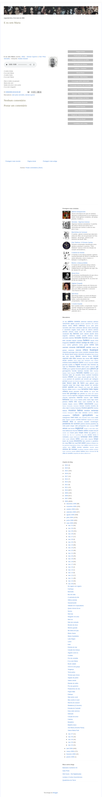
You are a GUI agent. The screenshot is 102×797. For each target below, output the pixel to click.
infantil (70, 377)
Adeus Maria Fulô (73, 730)
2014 (66, 479)
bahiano (90, 336)
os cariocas (78, 421)
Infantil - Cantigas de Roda (80, 98)
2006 (66, 501)
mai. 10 (70, 581)
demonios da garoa (84, 354)
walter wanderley (67, 451)
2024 (66, 465)
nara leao (78, 412)
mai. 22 (70, 550)
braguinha (66, 343)
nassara (84, 412)
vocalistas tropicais (83, 449)
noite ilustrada (83, 417)
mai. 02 (70, 745)
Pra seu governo (73, 686)
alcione (88, 325)
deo (64, 356)
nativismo (90, 412)
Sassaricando (72, 603)
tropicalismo (73, 445)
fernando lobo (85, 364)
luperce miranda (67, 395)
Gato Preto (66, 771)
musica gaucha (87, 408)
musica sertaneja (91, 410)
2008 (66, 495)
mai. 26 (70, 539)
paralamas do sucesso (71, 424)
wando (73, 451)
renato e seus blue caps (91, 428)
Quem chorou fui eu (74, 608)
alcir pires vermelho (18, 95)
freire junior (85, 367)
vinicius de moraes (70, 449)
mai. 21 (70, 553)
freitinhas (92, 366)
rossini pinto (74, 433)
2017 (66, 476)
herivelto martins (82, 373)
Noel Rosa (75, 293)
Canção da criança (74, 650)
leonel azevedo (74, 391)
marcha (79, 397)
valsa (74, 447)
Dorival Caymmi (32, 56)
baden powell (81, 336)
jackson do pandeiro (74, 379)
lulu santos (95, 393)
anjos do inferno (87, 330)
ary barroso (74, 334)
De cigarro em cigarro (74, 586)
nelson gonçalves (83, 415)
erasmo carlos (77, 362)
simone (72, 439)
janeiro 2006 (70, 757)
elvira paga (77, 360)
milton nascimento (86, 404)
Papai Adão (71, 691)
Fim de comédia (73, 658)
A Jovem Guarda (77, 304)
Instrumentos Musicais (80, 102)
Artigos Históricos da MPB (80, 60)
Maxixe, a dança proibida (79, 263)
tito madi (75, 443)
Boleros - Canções (80, 68)
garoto (69, 368)
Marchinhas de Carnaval (79, 232)
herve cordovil (86, 375)
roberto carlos (83, 430)
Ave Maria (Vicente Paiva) (76, 727)
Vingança (71, 669)
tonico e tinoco (91, 443)
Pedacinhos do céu (74, 689)
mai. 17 (70, 564)
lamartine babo (87, 389)
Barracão (71, 591)
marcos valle (88, 397)
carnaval (80, 347)
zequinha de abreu (78, 453)
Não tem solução (73, 622)
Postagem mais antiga (50, 161)
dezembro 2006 (71, 503)
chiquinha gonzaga (68, 352)
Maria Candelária (73, 636)
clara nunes (78, 352)
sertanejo (84, 437)
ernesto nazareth (88, 362)
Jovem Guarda (80, 106)
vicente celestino (83, 447)
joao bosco (67, 383)
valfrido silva (66, 447)
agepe (72, 323)
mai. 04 (70, 739)
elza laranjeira (85, 360)
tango (96, 439)
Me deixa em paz (73, 630)
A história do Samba (78, 252)
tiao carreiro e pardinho (90, 441)
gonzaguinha (67, 371)
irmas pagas (77, 377)
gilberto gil (94, 369)
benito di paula (93, 338)
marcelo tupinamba (69, 397)
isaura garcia (86, 377)
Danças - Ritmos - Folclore (80, 94)
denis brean (94, 354)
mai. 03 (70, 742)
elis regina (94, 358)
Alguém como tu (73, 653)
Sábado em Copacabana (76, 605)
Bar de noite (71, 594)
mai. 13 (70, 572)
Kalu (69, 644)
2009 (66, 493)
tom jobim (82, 443)
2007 (66, 498)
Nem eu (70, 619)
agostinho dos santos (91, 323)
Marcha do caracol (74, 703)
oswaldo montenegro (91, 421)
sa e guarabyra (76, 435)
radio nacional (90, 426)
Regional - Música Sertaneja (80, 115)
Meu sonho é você (73, 700)
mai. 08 (70, 584)
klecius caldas (67, 389)
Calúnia (70, 719)
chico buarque (90, 350)
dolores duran (87, 356)
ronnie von (66, 432)
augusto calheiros (69, 336)
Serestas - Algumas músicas (80, 222)
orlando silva (68, 421)
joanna (96, 381)
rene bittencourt (67, 430)
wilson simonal (89, 451)
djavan (78, 356)
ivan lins (94, 377)
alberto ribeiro (67, 325)
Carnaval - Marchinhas (80, 77)
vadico (86, 445)
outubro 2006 (70, 509)
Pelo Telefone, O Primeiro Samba (82, 242)
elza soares (94, 360)
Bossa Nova (80, 73)
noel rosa (74, 417)
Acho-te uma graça (74, 666)
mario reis (73, 402)
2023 (66, 468)
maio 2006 (69, 523)
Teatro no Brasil (80, 119)
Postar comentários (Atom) (34, 167)
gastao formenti (76, 369)
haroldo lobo (88, 371)
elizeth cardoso (68, 360)
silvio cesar (66, 439)
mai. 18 (70, 561)
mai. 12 (70, 575)
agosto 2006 (70, 515)
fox (67, 367)
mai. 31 (70, 525)
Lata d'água (71, 639)
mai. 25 (70, 542)
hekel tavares (71, 373)
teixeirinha (78, 441)
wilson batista (80, 451)
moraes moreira (85, 406)
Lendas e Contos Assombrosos (72, 777)
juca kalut (87, 387)
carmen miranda (69, 347)
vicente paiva (94, 447)
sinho (78, 439)
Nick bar (70, 614)
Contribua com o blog (80, 123)
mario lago (90, 399)
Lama (69, 641)
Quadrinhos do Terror (69, 780)
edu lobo (72, 358)
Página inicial (32, 161)
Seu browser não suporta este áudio (20, 65)
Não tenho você (73, 697)
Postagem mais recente (13, 161)
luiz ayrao (92, 391)
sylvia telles (84, 439)
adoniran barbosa (87, 321)
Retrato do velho (73, 683)
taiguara (90, 439)
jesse (91, 381)
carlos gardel (83, 345)
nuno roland (90, 417)
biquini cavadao (77, 340)
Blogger (55, 792)
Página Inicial (80, 51)
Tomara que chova (74, 675)
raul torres (71, 428)
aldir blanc (72, 328)
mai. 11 (70, 578)
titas (70, 443)
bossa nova (94, 340)
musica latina (75, 410)
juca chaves (79, 387)
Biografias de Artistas (80, 64)
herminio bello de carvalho (72, 375)
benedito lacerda (81, 338)
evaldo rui (71, 364)
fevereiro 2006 (71, 754)
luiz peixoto (81, 393)
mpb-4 (68, 408)
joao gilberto (90, 383)
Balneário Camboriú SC (70, 768)
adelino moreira (74, 321)
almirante (79, 328)
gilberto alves (85, 369)
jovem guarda (68, 387)
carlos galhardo (72, 345)
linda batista (84, 391)
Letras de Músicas (80, 111)
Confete (70, 655)
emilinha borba (67, 362)
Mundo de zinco (73, 625)
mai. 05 (70, 737)
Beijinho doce (72, 725)
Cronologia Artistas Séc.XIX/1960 (80, 85)
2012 (66, 484)
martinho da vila (92, 402)
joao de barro (78, 383)
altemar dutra (87, 328)
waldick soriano (93, 449)
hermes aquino (94, 373)
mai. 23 (70, 547)
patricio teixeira (85, 424)
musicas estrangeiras (68, 412)
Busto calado (72, 664)
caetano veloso (75, 343)
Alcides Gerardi (23, 58)
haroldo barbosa (77, 371)
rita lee (75, 430)
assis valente (84, 334)
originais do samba (92, 419)
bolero (86, 340)
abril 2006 (69, 748)
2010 (66, 490)
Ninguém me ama (73, 616)
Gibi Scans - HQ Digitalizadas (72, 774)
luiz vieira (88, 393)
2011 (66, 487)
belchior (71, 338)
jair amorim (85, 379)
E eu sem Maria (73, 661)
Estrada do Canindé (74, 708)
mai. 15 (70, 567)
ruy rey (69, 435)
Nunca (70, 611)
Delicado (70, 714)
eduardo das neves (83, 358)
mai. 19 (70, 559)
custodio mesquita (88, 352)
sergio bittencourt (75, 437)
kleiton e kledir (76, 389)
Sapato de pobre (73, 678)
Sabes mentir (72, 680)
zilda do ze (87, 453)
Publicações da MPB (80, 56)
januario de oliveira (73, 381)
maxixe (65, 404)
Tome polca (71, 672)
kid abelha (94, 387)
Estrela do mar (72, 647)
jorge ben (72, 385)
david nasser (74, 354)
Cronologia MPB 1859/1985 (80, 81)
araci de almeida (85, 331)
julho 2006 (69, 517)
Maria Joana (72, 633)
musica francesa (75, 408)
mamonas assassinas (91, 395)
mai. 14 (70, 570)
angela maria (76, 330)
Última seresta (72, 600)
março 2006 (70, 751)
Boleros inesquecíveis (78, 211)
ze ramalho (69, 453)
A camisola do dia (73, 597)
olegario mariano (70, 419)
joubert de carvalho (91, 385)
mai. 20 (70, 556)
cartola (88, 347)
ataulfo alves (94, 334)
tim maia (65, 443)
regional (79, 428)
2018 (66, 473)
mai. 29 (70, 531)
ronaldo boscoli (93, 430)
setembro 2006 (71, 512)
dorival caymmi (30, 95)
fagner (77, 364)
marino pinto (82, 399)
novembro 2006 (71, 506)
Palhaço (70, 694)
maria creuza (74, 399)
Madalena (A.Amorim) (75, 705)
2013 (66, 482)
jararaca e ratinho (85, 381)
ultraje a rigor (80, 445)
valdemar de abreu (93, 445)
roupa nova (83, 433)
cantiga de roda (87, 343)
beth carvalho (67, 340)
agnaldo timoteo (80, 323)
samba (90, 435)
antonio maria (73, 331)
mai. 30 (70, 528)
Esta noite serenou (74, 711)
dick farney (70, 356)
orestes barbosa (81, 419)
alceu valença (79, 325)
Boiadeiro (71, 722)
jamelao (65, 381)
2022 (66, 471)
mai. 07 (70, 734)
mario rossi (82, 402)
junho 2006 (70, 520)
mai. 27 (70, 536)
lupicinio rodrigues (78, 395)
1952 (23, 56)
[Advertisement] (31, 40)
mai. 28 (70, 534)
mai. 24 (70, 545)
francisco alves (75, 367)
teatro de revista (68, 441)
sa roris (84, 435)
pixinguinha (82, 426)
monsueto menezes (73, 406)
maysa (70, 404)
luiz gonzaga (72, 393)
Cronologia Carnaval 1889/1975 (80, 89)
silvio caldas (93, 437)
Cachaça (70, 589)
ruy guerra (92, 433)
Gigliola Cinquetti (77, 283)
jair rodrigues (94, 379)
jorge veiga (80, 385)
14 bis (65, 321)
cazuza (78, 350)
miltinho (75, 404)
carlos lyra (93, 345)
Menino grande (72, 628)
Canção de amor (73, 716)
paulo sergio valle (72, 426)
